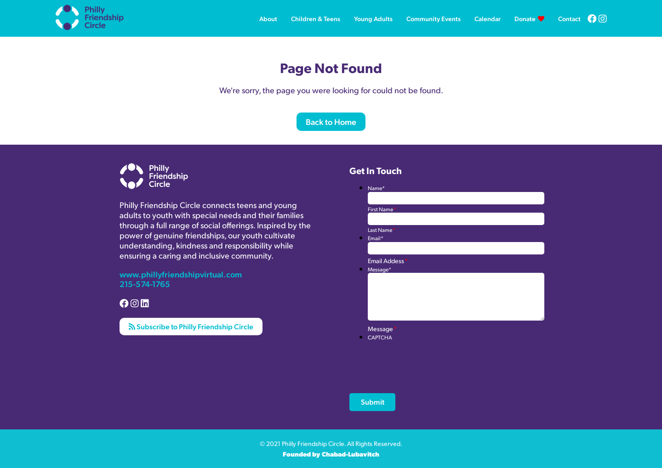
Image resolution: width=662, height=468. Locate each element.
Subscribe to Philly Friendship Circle (191, 326)
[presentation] (438, 359)
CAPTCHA (380, 337)
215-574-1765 (145, 283)
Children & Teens (315, 18)
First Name (382, 209)
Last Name (381, 229)
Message (379, 269)
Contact (569, 18)
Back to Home (331, 121)
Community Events (433, 18)
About (268, 18)
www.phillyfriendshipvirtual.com (181, 274)
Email (375, 238)
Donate (525, 18)
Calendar (487, 18)
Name (376, 188)
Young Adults (373, 18)
